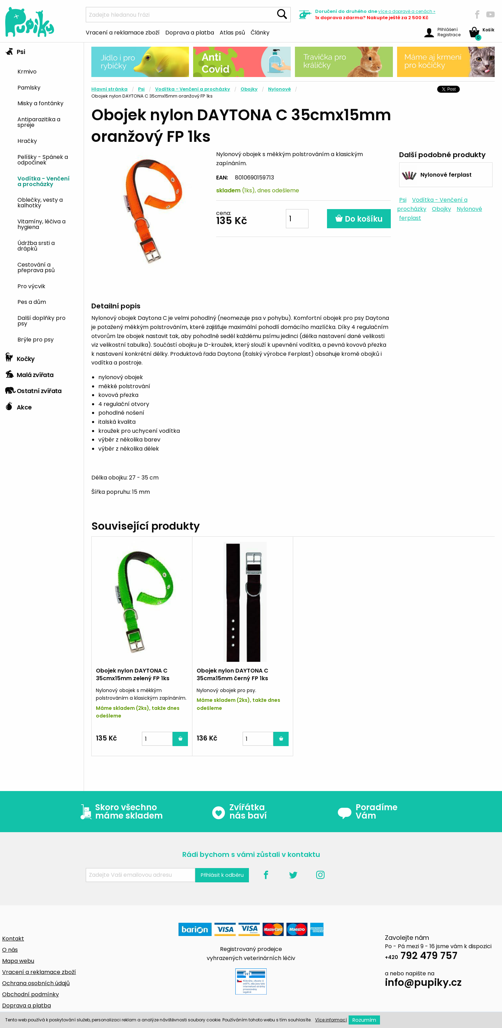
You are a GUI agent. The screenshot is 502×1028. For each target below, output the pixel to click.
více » (406, 11)
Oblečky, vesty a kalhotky (40, 202)
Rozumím (364, 1020)
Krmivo (27, 71)
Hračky (27, 140)
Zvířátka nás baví (239, 811)
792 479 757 (421, 956)
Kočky (20, 357)
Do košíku (359, 219)
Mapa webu (18, 961)
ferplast (410, 218)
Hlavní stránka (109, 89)
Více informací (331, 1020)
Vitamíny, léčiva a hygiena (41, 223)
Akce (18, 406)
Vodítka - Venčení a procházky (43, 181)
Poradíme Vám (367, 811)
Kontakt (13, 939)
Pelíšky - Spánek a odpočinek (42, 159)
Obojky (249, 89)
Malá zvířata (29, 373)
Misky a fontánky (40, 102)
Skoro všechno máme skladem (120, 811)
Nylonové (279, 89)
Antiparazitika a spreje (38, 121)
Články (260, 32)
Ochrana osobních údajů (36, 983)
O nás (10, 950)
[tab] (41, 196)
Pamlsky (28, 87)
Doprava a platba (189, 32)
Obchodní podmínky (30, 994)
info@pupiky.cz (423, 983)
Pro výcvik (31, 285)
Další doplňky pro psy (41, 320)
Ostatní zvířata (33, 389)
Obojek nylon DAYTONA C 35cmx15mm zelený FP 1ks (132, 674)
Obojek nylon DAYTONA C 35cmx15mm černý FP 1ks (232, 674)
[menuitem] (47, 71)
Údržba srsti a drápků (36, 245)
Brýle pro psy (35, 339)
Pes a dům (31, 301)
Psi (15, 50)
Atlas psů (232, 32)
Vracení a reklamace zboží (123, 32)
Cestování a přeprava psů (36, 267)
